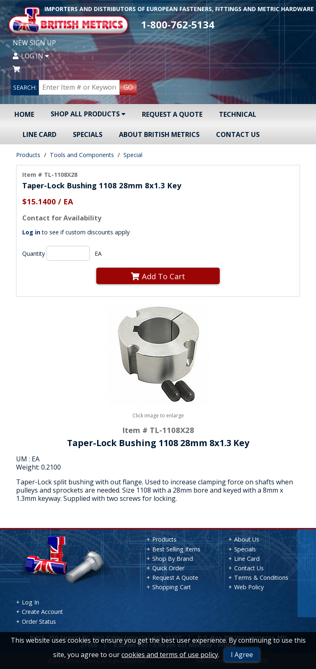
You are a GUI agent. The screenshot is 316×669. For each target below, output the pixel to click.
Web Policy (249, 587)
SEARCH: (25, 87)
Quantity (33, 253)
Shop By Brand (172, 559)
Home (24, 114)
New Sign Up (34, 43)
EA (98, 253)
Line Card (39, 134)
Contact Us (238, 134)
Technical (237, 114)
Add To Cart (158, 276)
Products (28, 155)
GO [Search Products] (128, 87)
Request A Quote (172, 114)
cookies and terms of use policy (169, 654)
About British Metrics (159, 134)
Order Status (39, 621)
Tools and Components (82, 155)
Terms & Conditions (261, 577)
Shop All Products (88, 113)
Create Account (42, 612)
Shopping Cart (171, 587)
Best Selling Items (176, 549)
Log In (31, 56)
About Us (246, 539)
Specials (87, 134)
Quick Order (168, 568)
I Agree (242, 654)
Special (132, 155)
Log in (31, 232)
